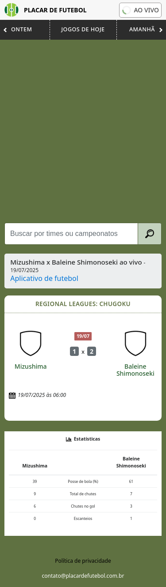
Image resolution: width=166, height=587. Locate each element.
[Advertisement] (83, 131)
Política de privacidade (83, 561)
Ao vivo (139, 10)
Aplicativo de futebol (44, 278)
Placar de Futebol (45, 10)
